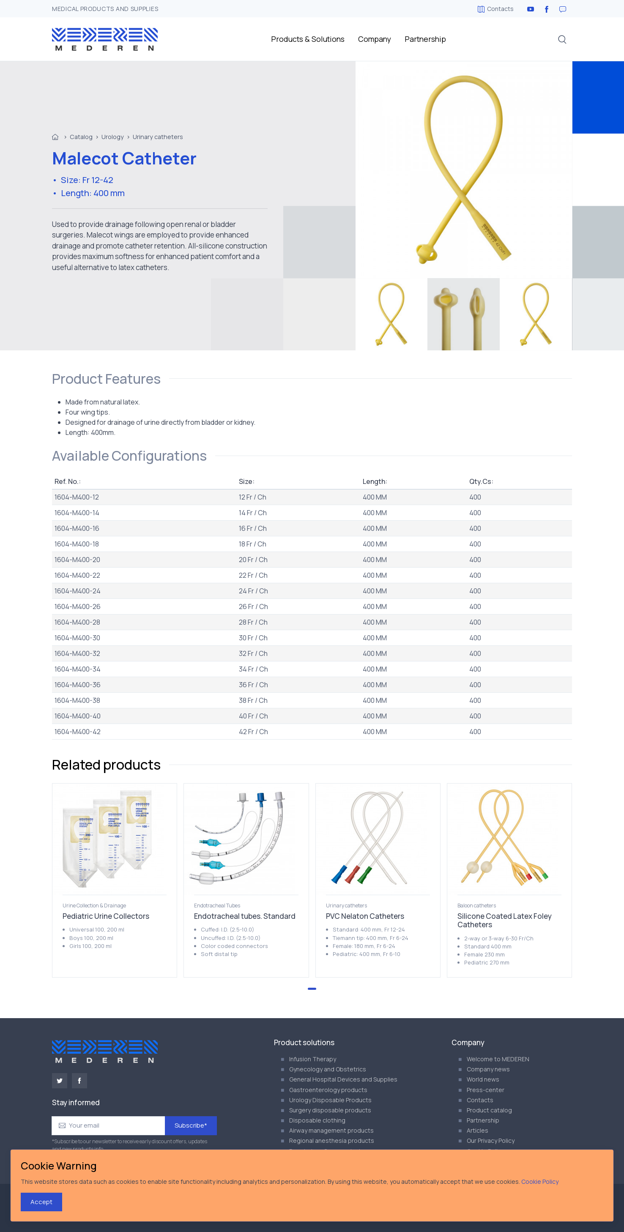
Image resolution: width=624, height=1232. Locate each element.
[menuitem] (392, 314)
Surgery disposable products (330, 1110)
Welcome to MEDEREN (498, 1059)
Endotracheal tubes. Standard (245, 916)
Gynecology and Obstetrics (327, 1069)
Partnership (425, 39)
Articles (477, 1130)
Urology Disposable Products (330, 1100)
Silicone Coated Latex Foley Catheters (504, 920)
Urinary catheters (158, 137)
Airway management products (331, 1130)
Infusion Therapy (312, 1059)
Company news (488, 1069)
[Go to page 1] (312, 989)
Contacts (496, 9)
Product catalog (489, 1110)
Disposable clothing (317, 1120)
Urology (112, 137)
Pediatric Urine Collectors (106, 916)
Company (374, 39)
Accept (41, 1201)
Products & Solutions (308, 39)
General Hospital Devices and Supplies (343, 1079)
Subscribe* (191, 1125)
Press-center (485, 1090)
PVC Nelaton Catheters (365, 916)
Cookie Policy (539, 1181)
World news (483, 1079)
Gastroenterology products (328, 1090)
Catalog (81, 137)
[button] (562, 39)
